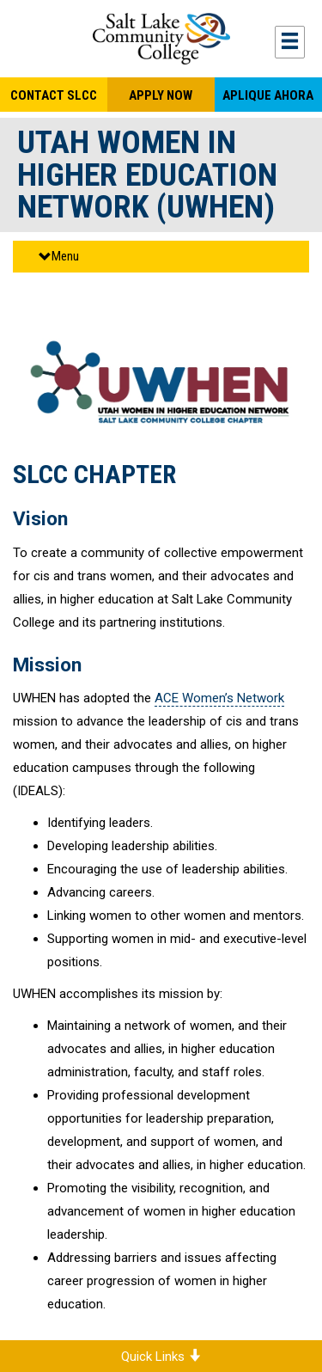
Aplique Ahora (267, 95)
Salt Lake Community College (161, 38)
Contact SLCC (53, 95)
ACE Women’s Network (219, 698)
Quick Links (161, 1356)
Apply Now (160, 95)
